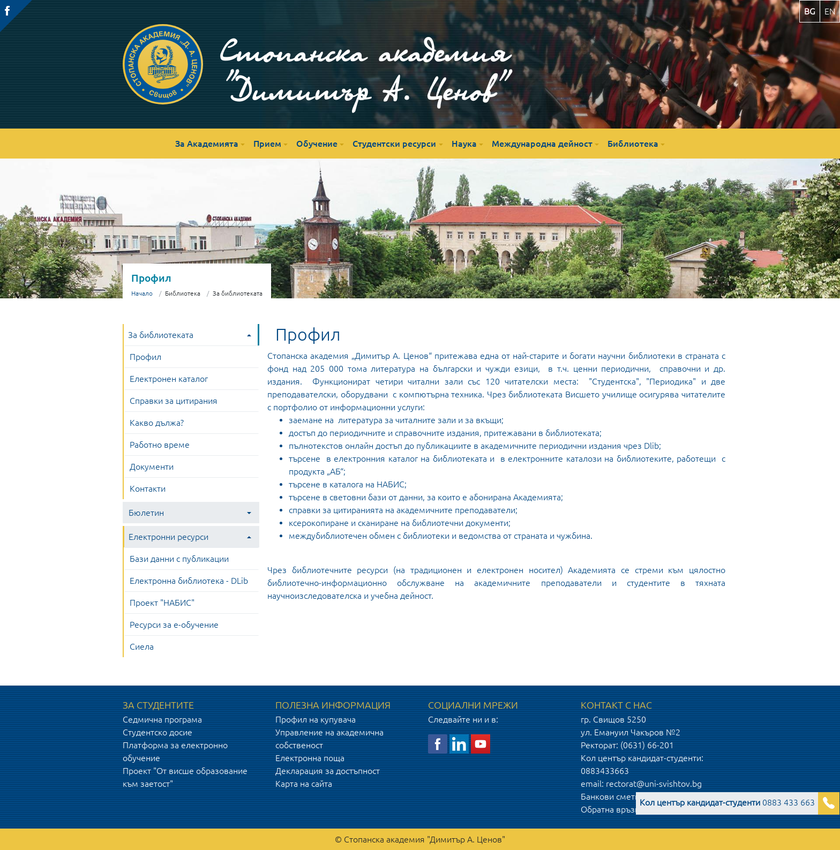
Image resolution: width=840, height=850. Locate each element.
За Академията (206, 143)
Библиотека (633, 143)
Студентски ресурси (394, 143)
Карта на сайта (303, 783)
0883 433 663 (727, 802)
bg (809, 11)
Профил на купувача (315, 719)
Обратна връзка (612, 809)
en (829, 11)
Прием (267, 143)
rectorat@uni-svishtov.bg (654, 783)
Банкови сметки (612, 796)
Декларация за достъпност (327, 771)
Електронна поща (309, 758)
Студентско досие (157, 732)
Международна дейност (542, 143)
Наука (464, 143)
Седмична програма (162, 719)
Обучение (317, 143)
